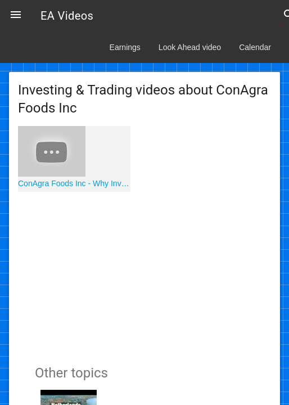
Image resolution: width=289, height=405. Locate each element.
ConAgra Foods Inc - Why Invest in (74, 183)
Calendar (255, 47)
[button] (15, 15)
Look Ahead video (190, 47)
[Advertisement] (144, 276)
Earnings (125, 47)
